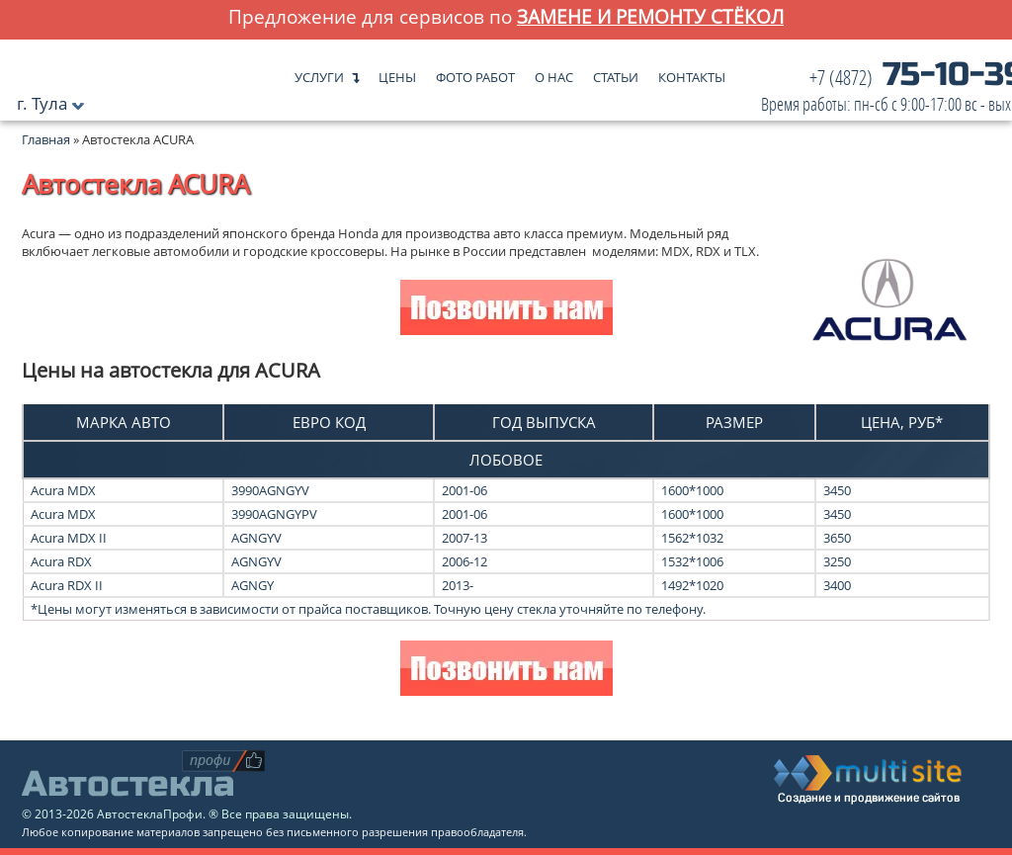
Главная (46, 139)
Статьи (615, 72)
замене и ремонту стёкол (650, 16)
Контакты (691, 72)
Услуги (319, 72)
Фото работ (475, 72)
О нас (554, 72)
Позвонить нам (506, 310)
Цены (397, 72)
